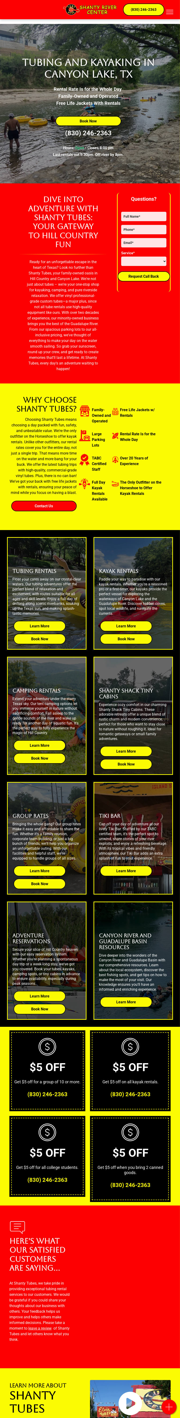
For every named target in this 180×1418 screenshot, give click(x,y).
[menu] (170, 12)
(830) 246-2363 (88, 133)
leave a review (40, 1328)
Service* (128, 253)
